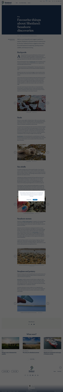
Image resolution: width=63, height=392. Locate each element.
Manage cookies (29, 199)
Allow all (35, 199)
